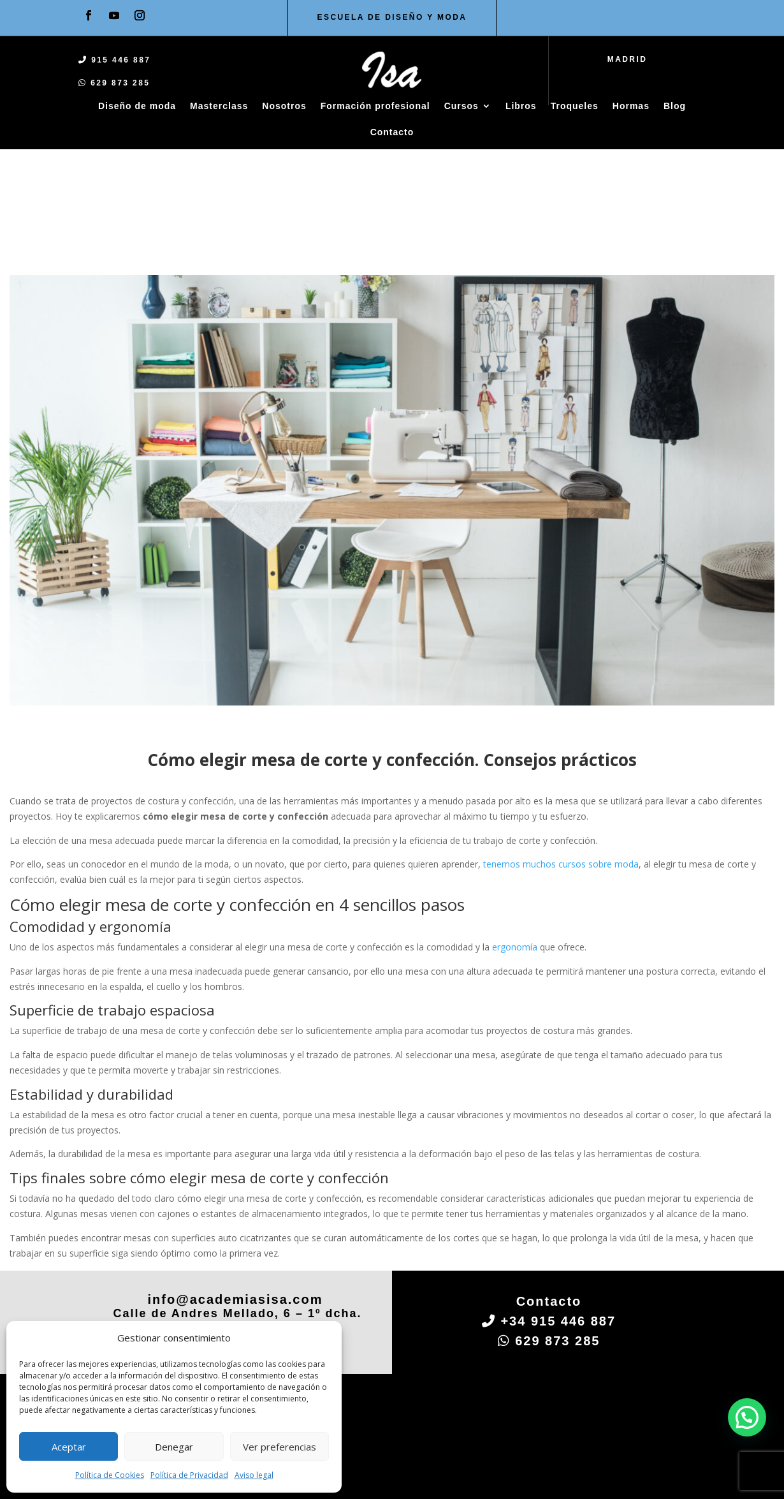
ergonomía (514, 821)
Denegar (174, 1446)
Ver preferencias (279, 1446)
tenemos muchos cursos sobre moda (561, 739)
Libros (521, 106)
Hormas (631, 106)
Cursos (461, 106)
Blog (675, 106)
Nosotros (284, 106)
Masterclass (219, 106)
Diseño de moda (137, 106)
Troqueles (575, 106)
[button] (747, 1417)
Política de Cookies (109, 1475)
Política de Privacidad (189, 1475)
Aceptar (69, 1446)
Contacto (392, 132)
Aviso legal (254, 1475)
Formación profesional (375, 106)
